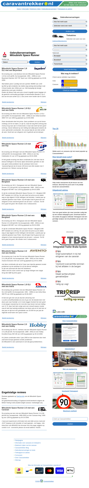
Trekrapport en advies (65, 9)
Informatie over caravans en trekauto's (28, 443)
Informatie (25, 9)
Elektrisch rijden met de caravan (26, 445)
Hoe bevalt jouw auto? (62, 157)
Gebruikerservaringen (49, 9)
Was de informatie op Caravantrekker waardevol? (44, 469)
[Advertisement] (24, 33)
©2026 (37, 481)
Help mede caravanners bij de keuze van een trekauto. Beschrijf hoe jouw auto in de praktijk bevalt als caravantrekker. (67, 185)
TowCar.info (20, 396)
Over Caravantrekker (22, 457)
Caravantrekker (48, 481)
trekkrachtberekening (59, 41)
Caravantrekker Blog (22, 448)
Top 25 (55, 129)
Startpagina (19, 440)
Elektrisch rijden (35, 9)
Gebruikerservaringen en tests (25, 450)
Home (19, 9)
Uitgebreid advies (60, 190)
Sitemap (18, 460)
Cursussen (18, 455)
